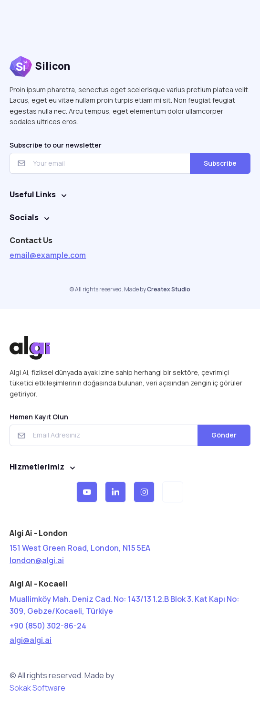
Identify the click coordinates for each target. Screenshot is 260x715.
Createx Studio (168, 289)
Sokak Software (37, 688)
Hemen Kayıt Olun (39, 416)
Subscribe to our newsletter (56, 144)
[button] (86, 491)
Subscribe (220, 163)
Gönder (224, 434)
